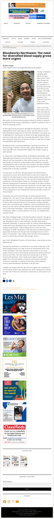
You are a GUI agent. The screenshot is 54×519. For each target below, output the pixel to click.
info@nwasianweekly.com (31, 513)
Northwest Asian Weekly (27, 30)
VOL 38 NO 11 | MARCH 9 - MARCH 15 (27, 289)
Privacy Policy (22, 515)
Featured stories (13, 288)
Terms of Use (31, 515)
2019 (11, 289)
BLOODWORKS (15, 289)
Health (19, 288)
